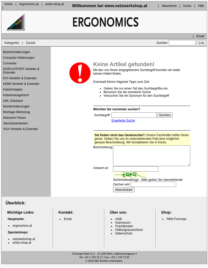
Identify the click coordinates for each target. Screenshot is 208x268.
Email (200, 36)
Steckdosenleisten (15, 123)
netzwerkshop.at (24, 243)
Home (8, 4)
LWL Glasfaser (13, 101)
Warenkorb (169, 6)
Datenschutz (124, 237)
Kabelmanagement (16, 95)
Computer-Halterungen (18, 57)
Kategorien (11, 43)
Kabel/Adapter (13, 89)
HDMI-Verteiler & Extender (21, 84)
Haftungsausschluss (129, 233)
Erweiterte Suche (118, 120)
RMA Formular (176, 223)
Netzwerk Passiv (14, 118)
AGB (118, 223)
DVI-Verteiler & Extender (20, 78)
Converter (10, 63)
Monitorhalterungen (16, 106)
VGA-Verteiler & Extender (20, 129)
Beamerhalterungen (16, 52)
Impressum (122, 226)
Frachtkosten (124, 230)
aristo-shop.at (54, 4)
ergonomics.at (29, 4)
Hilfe (201, 6)
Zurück (30, 43)
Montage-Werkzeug (16, 112)
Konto (187, 6)
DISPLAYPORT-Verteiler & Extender (21, 70)
